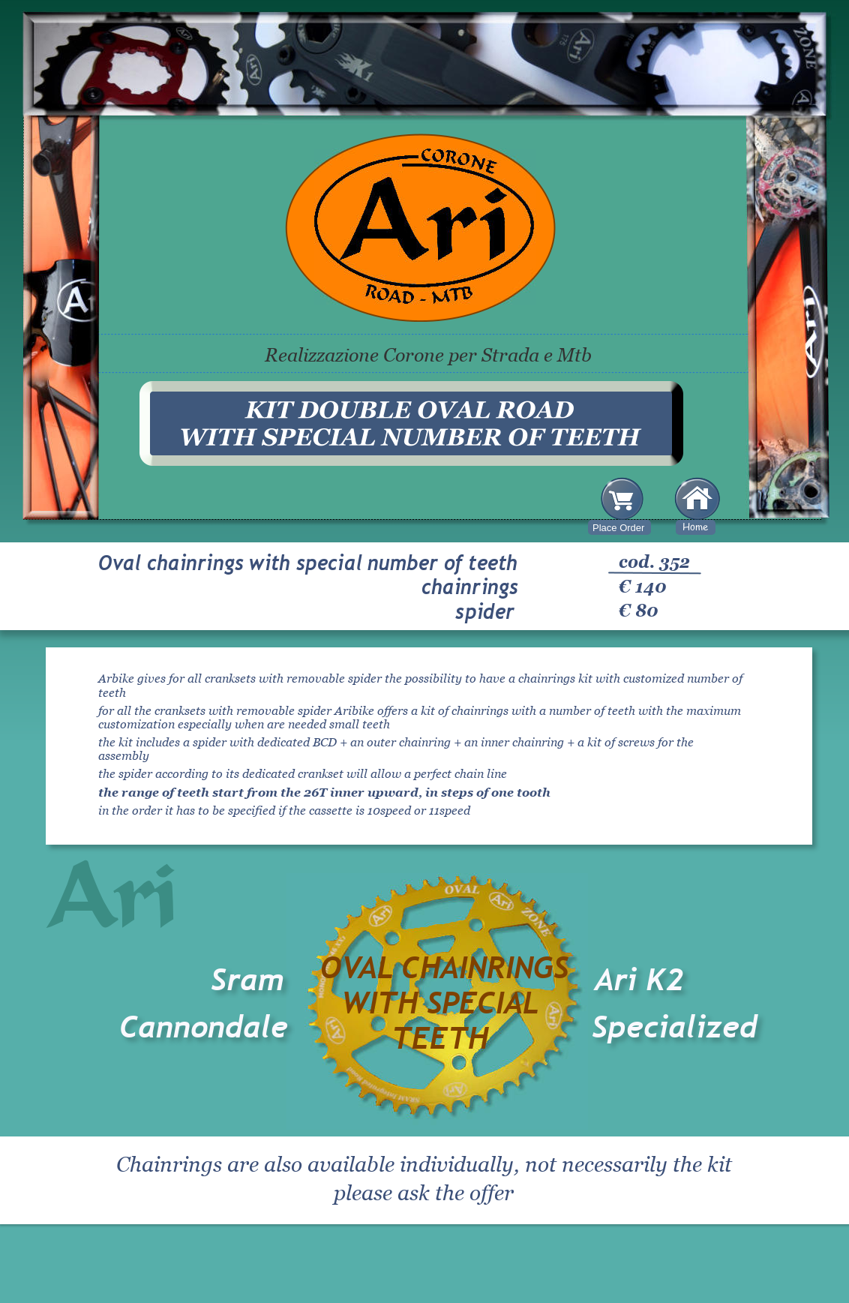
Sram (247, 979)
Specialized (675, 1027)
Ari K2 (639, 979)
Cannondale (203, 1027)
